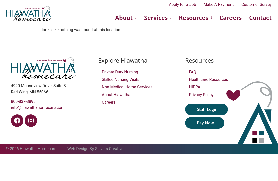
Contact (260, 18)
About (125, 18)
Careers (230, 18)
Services (157, 18)
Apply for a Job (182, 5)
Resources (195, 18)
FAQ (192, 72)
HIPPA (194, 87)
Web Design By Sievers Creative (95, 148)
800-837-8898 (23, 101)
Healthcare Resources (208, 79)
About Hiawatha (116, 94)
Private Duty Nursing (120, 72)
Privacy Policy (201, 94)
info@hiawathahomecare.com (38, 107)
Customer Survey (256, 5)
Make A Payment (219, 5)
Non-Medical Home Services (127, 87)
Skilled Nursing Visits (121, 79)
